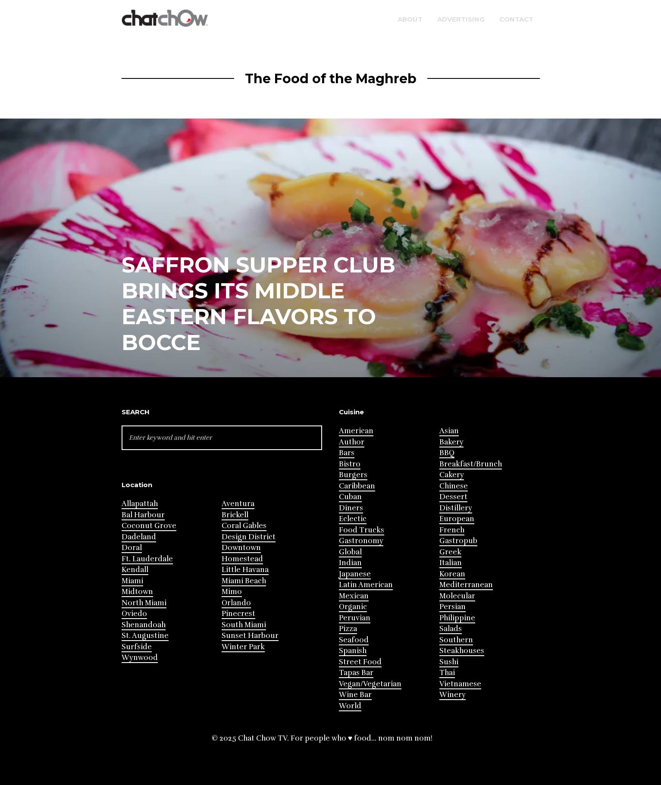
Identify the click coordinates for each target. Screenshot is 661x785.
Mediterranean (466, 584)
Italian (450, 562)
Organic (353, 606)
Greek (450, 552)
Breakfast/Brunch (470, 464)
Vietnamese (460, 683)
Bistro (349, 464)
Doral (132, 547)
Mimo (232, 591)
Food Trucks (361, 530)
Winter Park (243, 646)
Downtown (241, 547)
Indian (350, 562)
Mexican (354, 595)
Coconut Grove (149, 525)
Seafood (354, 639)
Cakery (451, 474)
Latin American (366, 584)
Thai (447, 672)
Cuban (350, 496)
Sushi (448, 661)
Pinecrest (238, 613)
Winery (452, 694)
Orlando (236, 602)
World (350, 705)
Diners (351, 508)
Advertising (461, 19)
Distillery (455, 508)
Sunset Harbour (250, 635)
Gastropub (458, 540)
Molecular (457, 595)
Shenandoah (144, 624)
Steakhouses (461, 650)
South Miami (244, 624)
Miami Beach (244, 580)
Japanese (355, 574)
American (356, 430)
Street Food (360, 661)
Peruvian (354, 617)
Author (351, 442)
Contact (516, 19)
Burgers (353, 474)
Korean (452, 574)
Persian (452, 606)
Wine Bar (355, 694)
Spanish (353, 650)
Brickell (235, 514)
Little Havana (245, 569)
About (410, 19)
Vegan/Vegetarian (370, 683)
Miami (132, 580)
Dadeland (139, 536)
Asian (449, 430)
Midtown (137, 591)
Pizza (348, 628)
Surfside (137, 646)
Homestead (242, 558)
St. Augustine (145, 635)
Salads (450, 628)
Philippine (457, 617)
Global (350, 552)
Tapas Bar (356, 672)
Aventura (238, 503)
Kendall (135, 569)
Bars (346, 452)
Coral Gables (244, 525)
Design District (249, 536)
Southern (456, 639)
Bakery (451, 442)
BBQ (446, 452)
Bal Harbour (143, 514)
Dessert (453, 496)
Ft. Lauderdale (147, 558)
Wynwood (140, 657)
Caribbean (357, 486)
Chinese (453, 486)
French (451, 530)
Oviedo (134, 613)
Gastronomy (361, 540)
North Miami (144, 602)
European (456, 518)
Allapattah (140, 503)
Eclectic (353, 518)
